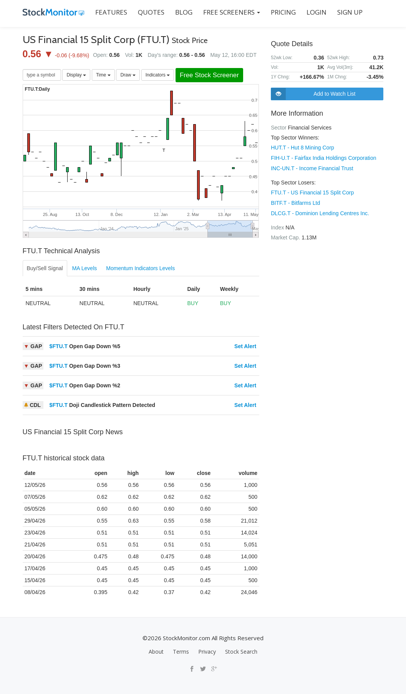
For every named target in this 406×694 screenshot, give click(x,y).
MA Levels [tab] (84, 268)
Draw (127, 75)
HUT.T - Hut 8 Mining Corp (302, 147)
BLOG (183, 12)
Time (103, 75)
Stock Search (241, 651)
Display (76, 75)
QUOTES (151, 12)
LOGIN (316, 12)
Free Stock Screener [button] (209, 75)
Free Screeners (231, 12)
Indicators (158, 75)
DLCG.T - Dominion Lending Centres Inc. (320, 211)
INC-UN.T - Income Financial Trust (312, 167)
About (156, 651)
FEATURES (111, 12)
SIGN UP (350, 12)
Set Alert (245, 346)
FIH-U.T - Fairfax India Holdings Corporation (323, 157)
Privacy (207, 651)
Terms (181, 651)
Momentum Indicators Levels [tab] (140, 268)
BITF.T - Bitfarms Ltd (295, 201)
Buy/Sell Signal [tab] (45, 268)
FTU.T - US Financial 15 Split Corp (312, 191)
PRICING (283, 12)
